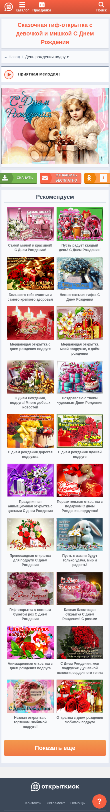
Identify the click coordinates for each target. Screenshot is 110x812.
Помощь (77, 803)
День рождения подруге (47, 57)
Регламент (56, 803)
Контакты (33, 803)
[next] (103, 126)
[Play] (8, 74)
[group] (55, 74)
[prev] (7, 126)
